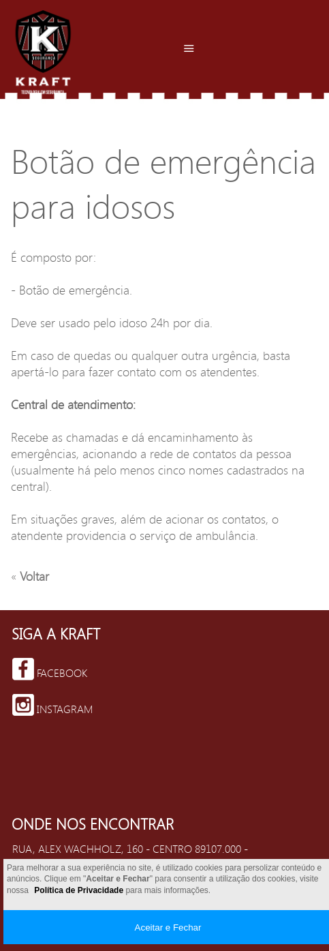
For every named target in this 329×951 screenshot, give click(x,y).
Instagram (52, 705)
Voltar (32, 576)
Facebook (49, 669)
